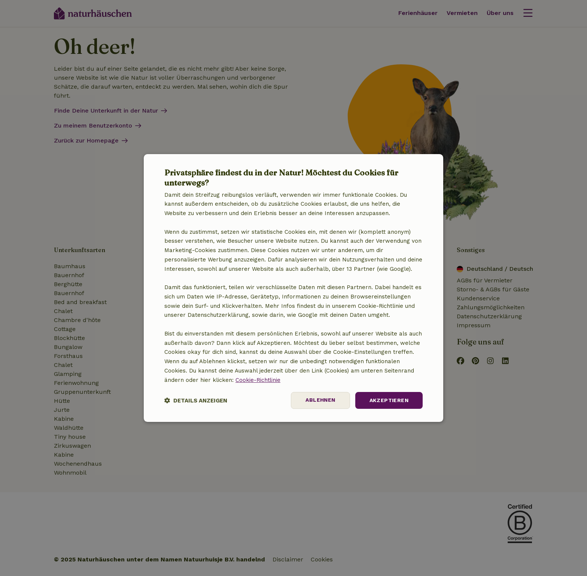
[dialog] (293, 288)
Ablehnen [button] (320, 400)
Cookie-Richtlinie (258, 380)
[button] (195, 400)
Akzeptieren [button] (388, 400)
